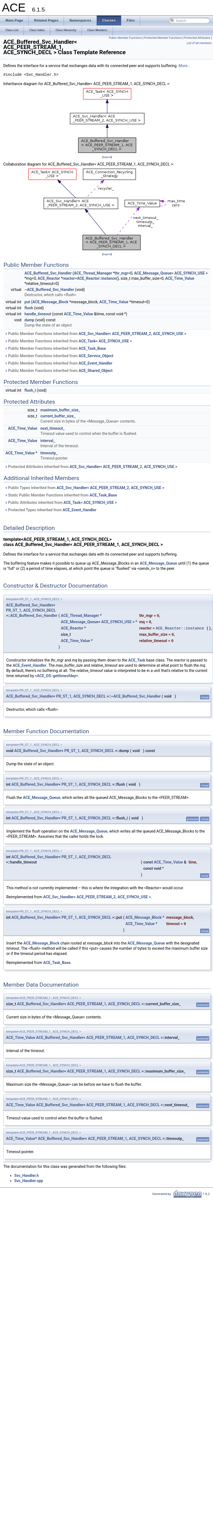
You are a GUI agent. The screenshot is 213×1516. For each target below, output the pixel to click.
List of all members (199, 43)
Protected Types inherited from (50, 510)
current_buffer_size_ (57, 416)
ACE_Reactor (49, 278)
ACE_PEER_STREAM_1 (86, 1004)
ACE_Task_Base (92, 348)
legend (107, 156)
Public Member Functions (125, 38)
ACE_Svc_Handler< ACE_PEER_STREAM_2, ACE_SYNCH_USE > (132, 333)
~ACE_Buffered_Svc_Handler (49, 289)
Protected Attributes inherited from (91, 466)
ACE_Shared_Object (96, 370)
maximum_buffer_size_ (60, 410)
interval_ (47, 440)
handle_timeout (37, 314)
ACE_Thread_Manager (93, 273)
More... (184, 65)
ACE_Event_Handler (95, 363)
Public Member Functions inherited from (95, 333)
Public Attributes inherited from (61, 502)
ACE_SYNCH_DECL (39, 610)
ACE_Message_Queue (152, 273)
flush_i (30, 390)
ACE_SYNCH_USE (189, 273)
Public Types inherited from (84, 488)
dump (29, 320)
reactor (69, 278)
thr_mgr (121, 273)
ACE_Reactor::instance (96, 278)
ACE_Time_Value (179, 278)
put (27, 302)
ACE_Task (136, 660)
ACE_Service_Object (96, 356)
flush (28, 308)
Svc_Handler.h (26, 1175)
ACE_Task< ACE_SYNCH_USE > (105, 341)
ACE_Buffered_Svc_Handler (48, 273)
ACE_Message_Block (50, 302)
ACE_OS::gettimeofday (56, 676)
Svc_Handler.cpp (28, 1181)
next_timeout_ (52, 428)
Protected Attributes (197, 38)
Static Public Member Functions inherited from (61, 495)
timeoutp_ (49, 453)
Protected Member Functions (163, 38)
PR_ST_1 (13, 610)
